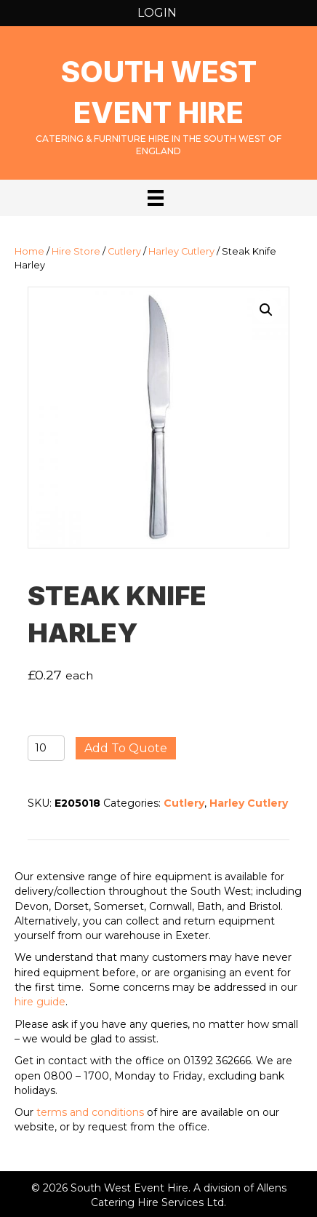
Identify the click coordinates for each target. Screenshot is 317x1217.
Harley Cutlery (181, 251)
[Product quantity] (46, 748)
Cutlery (124, 251)
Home (29, 251)
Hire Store (76, 251)
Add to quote (125, 748)
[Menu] (155, 198)
